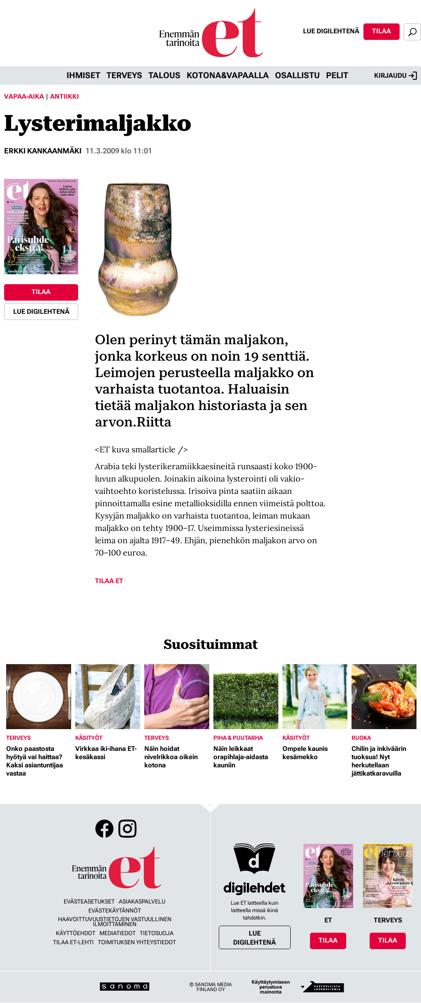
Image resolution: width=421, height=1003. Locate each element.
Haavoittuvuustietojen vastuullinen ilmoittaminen (114, 921)
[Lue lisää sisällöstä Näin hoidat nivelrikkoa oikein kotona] (176, 696)
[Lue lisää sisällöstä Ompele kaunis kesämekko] (314, 696)
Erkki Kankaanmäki (42, 150)
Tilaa (381, 31)
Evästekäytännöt (114, 910)
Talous (164, 75)
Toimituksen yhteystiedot (137, 942)
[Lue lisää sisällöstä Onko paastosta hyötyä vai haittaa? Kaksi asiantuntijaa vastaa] (38, 696)
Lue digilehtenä (331, 31)
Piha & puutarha (238, 737)
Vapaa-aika (24, 96)
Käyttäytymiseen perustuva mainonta (271, 987)
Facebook (104, 829)
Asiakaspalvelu (142, 901)
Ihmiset (83, 75)
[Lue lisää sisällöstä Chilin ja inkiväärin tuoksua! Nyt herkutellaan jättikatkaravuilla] (384, 696)
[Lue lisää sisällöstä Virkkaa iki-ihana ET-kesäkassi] (107, 696)
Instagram (127, 829)
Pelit (337, 75)
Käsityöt (88, 737)
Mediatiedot (117, 933)
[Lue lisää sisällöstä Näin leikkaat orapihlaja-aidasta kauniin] (245, 696)
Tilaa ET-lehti (73, 942)
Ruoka (361, 737)
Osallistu (297, 75)
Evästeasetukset (89, 901)
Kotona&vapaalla (228, 75)
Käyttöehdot (75, 933)
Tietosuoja (156, 933)
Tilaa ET (109, 581)
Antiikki (64, 96)
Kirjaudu (395, 76)
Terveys (124, 75)
